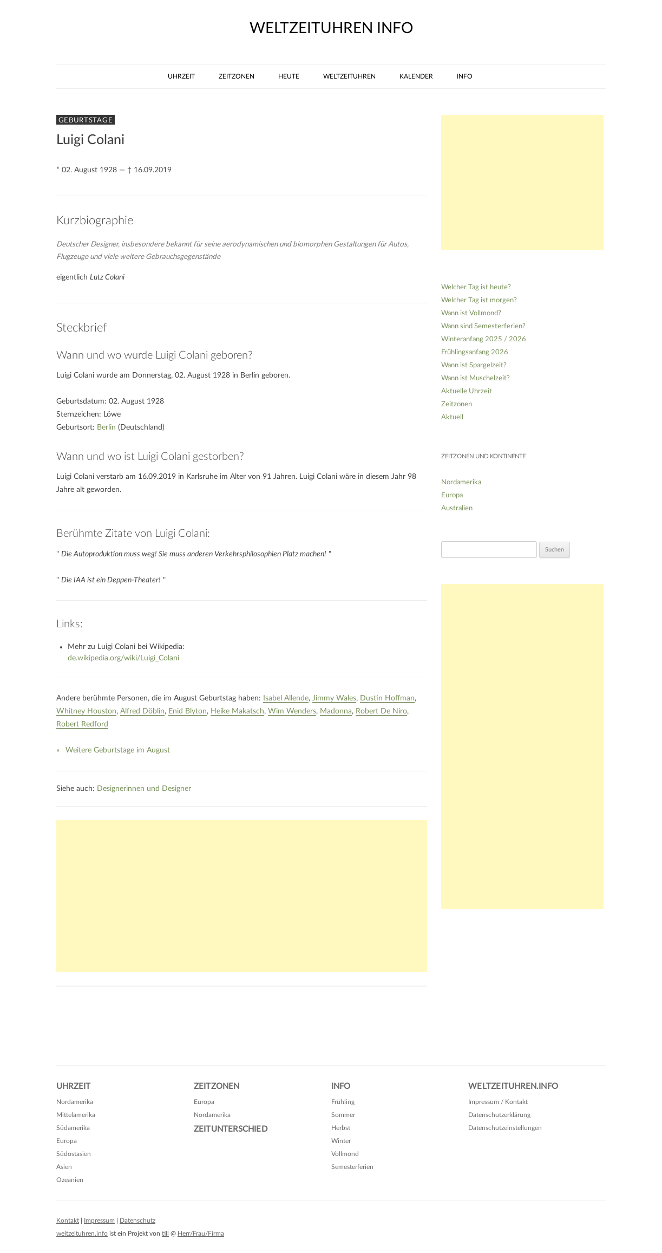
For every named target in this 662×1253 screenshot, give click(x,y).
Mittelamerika (75, 1115)
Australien (457, 508)
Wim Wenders (292, 711)
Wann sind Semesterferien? (483, 326)
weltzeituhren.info (82, 1233)
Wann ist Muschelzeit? (475, 378)
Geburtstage (85, 120)
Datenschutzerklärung (499, 1115)
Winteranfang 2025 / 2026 (483, 339)
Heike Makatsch (237, 711)
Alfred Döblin (142, 711)
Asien (64, 1167)
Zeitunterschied (230, 1129)
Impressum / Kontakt (498, 1102)
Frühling (343, 1102)
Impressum (99, 1220)
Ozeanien (69, 1180)
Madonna (336, 711)
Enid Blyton (187, 711)
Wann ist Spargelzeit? (474, 365)
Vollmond (345, 1154)
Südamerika (73, 1128)
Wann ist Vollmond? (471, 313)
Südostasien (73, 1154)
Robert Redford (82, 724)
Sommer (343, 1115)
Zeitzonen (236, 76)
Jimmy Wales (334, 698)
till (165, 1233)
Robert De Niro (381, 711)
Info (465, 76)
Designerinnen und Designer (144, 789)
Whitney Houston (86, 711)
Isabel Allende (286, 698)
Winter (341, 1141)
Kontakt (67, 1220)
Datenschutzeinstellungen (505, 1128)
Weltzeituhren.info (513, 1086)
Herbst (340, 1128)
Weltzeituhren (349, 76)
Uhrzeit (181, 76)
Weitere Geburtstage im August (117, 750)
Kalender (416, 76)
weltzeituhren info (331, 28)
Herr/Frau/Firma (201, 1233)
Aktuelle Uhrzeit (466, 391)
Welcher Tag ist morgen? (479, 300)
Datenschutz (137, 1220)
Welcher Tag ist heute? (476, 287)
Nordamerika (461, 482)
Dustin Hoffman (387, 698)
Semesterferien (352, 1167)
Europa (452, 495)
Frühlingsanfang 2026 (474, 352)
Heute (288, 76)
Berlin (106, 427)
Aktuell (452, 417)
